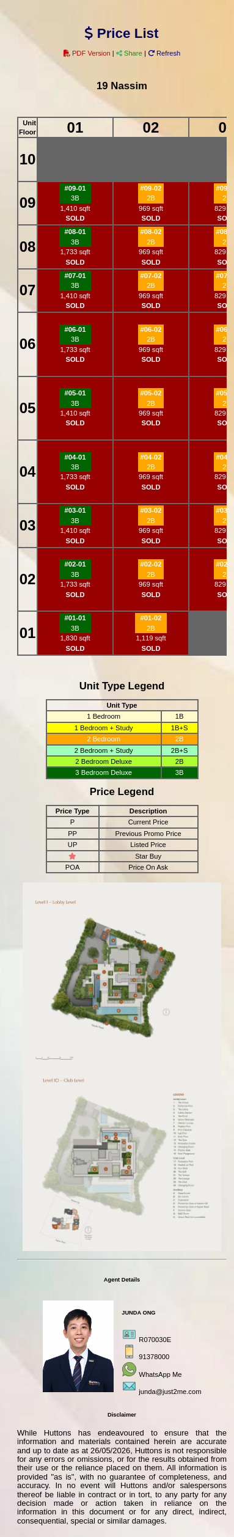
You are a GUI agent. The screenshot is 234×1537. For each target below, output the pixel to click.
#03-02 (151, 510)
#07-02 (151, 275)
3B (75, 198)
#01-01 (75, 618)
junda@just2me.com (170, 1391)
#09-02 (151, 188)
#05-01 (75, 393)
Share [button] (130, 53)
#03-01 (75, 510)
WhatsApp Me (160, 1374)
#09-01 (75, 188)
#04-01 (75, 457)
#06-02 (151, 329)
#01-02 (151, 618)
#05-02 (151, 393)
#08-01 (75, 231)
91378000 (154, 1356)
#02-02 (151, 564)
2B (151, 198)
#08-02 (151, 231)
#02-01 (75, 564)
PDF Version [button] (88, 53)
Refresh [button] (164, 53)
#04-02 (151, 457)
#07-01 (75, 275)
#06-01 (75, 329)
